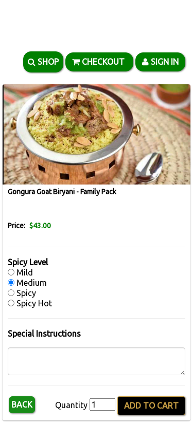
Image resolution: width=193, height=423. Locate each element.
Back (21, 404)
